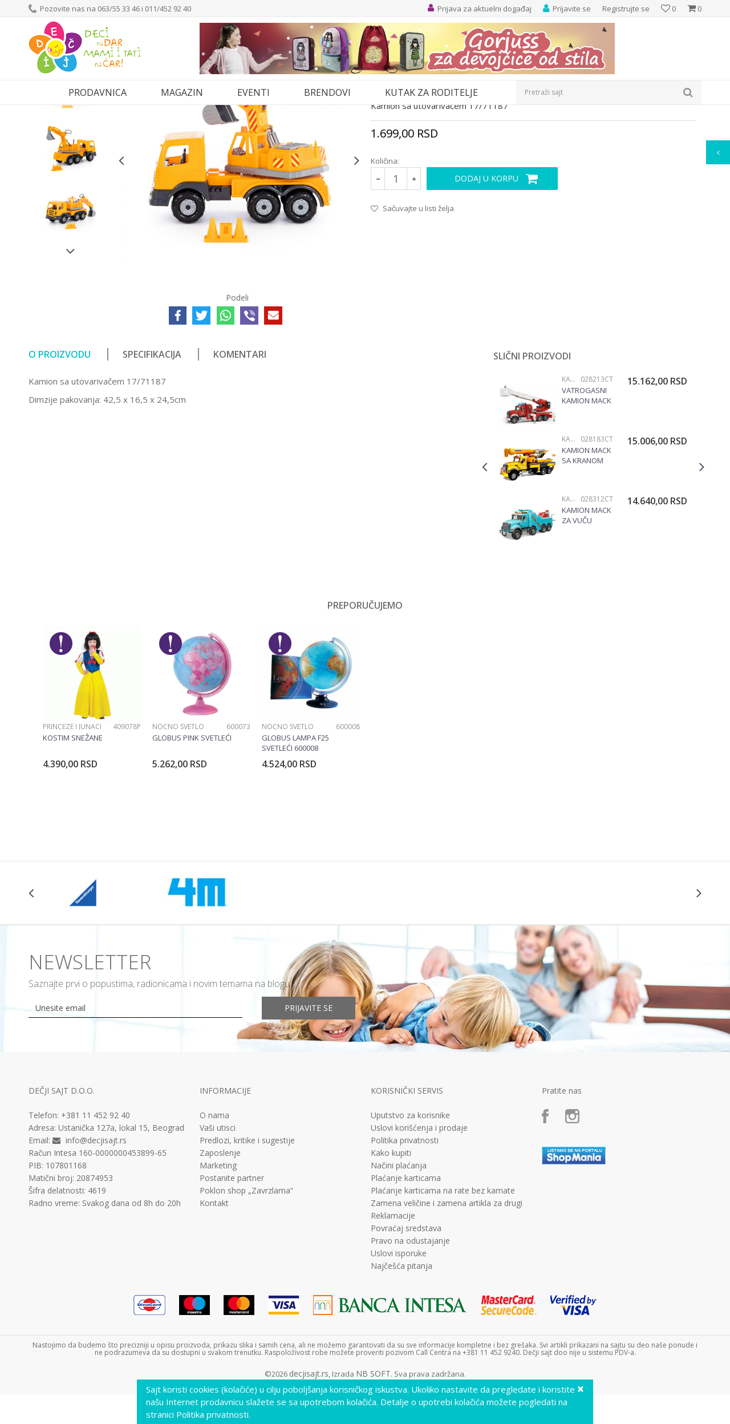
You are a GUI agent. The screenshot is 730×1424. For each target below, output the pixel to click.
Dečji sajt (43, 112)
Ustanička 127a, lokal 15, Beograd (121, 1232)
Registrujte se (626, 8)
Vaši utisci (218, 1232)
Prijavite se (308, 1112)
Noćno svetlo (178, 831)
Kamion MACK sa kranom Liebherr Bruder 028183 (586, 560)
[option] (70, 192)
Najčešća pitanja (401, 1371)
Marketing (218, 1270)
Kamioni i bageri (293, 112)
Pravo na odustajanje (410, 1345)
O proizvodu (60, 459)
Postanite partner (232, 1283)
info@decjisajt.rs (96, 1245)
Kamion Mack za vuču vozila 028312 (587, 620)
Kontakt (214, 1308)
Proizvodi (81, 112)
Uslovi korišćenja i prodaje (419, 1232)
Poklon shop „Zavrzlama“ (246, 1295)
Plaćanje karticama (406, 1283)
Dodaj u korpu (486, 283)
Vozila (249, 112)
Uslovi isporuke (399, 1358)
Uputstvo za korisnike (410, 1220)
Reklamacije (393, 1320)
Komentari (239, 459)
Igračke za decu (129, 112)
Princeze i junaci (72, 831)
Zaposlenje (220, 1258)
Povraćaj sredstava (406, 1333)
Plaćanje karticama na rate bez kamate (443, 1295)
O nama (214, 1220)
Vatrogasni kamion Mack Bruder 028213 (586, 500)
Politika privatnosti (405, 1245)
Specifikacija (152, 459)
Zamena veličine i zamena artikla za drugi (446, 1308)
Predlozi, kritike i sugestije (247, 1245)
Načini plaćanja (399, 1270)
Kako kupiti (391, 1258)
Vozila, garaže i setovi (197, 112)
